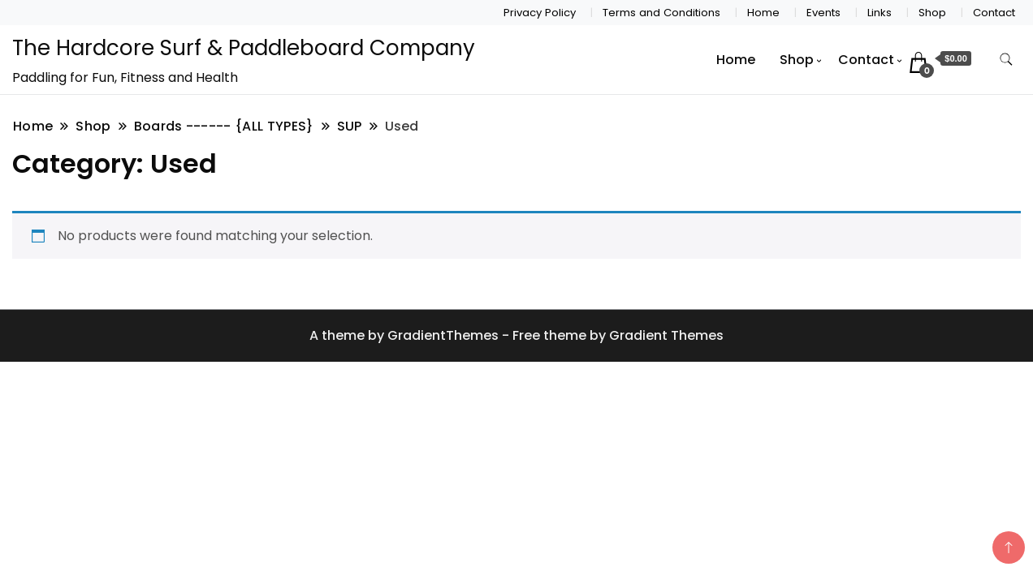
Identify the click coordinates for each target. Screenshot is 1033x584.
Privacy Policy (540, 12)
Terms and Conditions (661, 12)
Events (823, 12)
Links (879, 12)
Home (763, 12)
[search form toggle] (1006, 60)
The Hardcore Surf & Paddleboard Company (243, 47)
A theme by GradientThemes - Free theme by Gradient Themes (516, 335)
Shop (932, 12)
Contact (994, 12)
